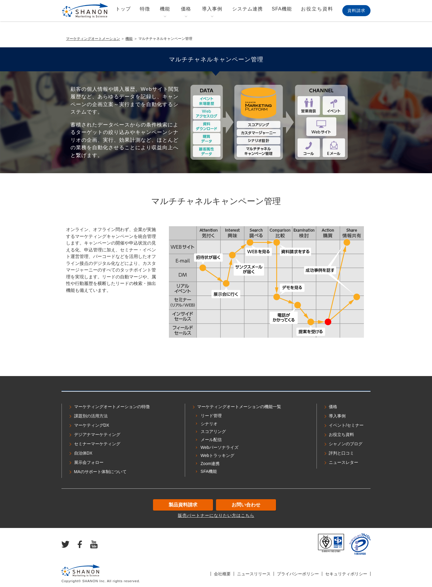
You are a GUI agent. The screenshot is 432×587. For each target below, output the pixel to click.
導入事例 (212, 8)
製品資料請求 (183, 504)
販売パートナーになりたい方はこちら (216, 515)
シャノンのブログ (345, 443)
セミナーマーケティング (97, 443)
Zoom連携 (210, 463)
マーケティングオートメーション (93, 39)
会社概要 (222, 573)
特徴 (145, 8)
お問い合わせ (246, 504)
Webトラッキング (218, 455)
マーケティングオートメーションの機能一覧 (239, 406)
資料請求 (356, 10)
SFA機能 (282, 8)
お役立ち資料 (317, 8)
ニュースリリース (254, 573)
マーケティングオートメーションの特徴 (112, 406)
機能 (165, 8)
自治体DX (83, 453)
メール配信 (211, 439)
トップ (123, 8)
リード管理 (211, 415)
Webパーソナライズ (220, 447)
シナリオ (209, 423)
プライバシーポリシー (298, 573)
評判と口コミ (341, 453)
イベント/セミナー (346, 425)
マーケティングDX (91, 425)
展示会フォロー (89, 462)
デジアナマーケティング (97, 434)
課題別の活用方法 (91, 416)
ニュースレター (343, 462)
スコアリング (213, 431)
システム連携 (247, 8)
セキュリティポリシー (346, 573)
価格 (186, 8)
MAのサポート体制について (100, 471)
